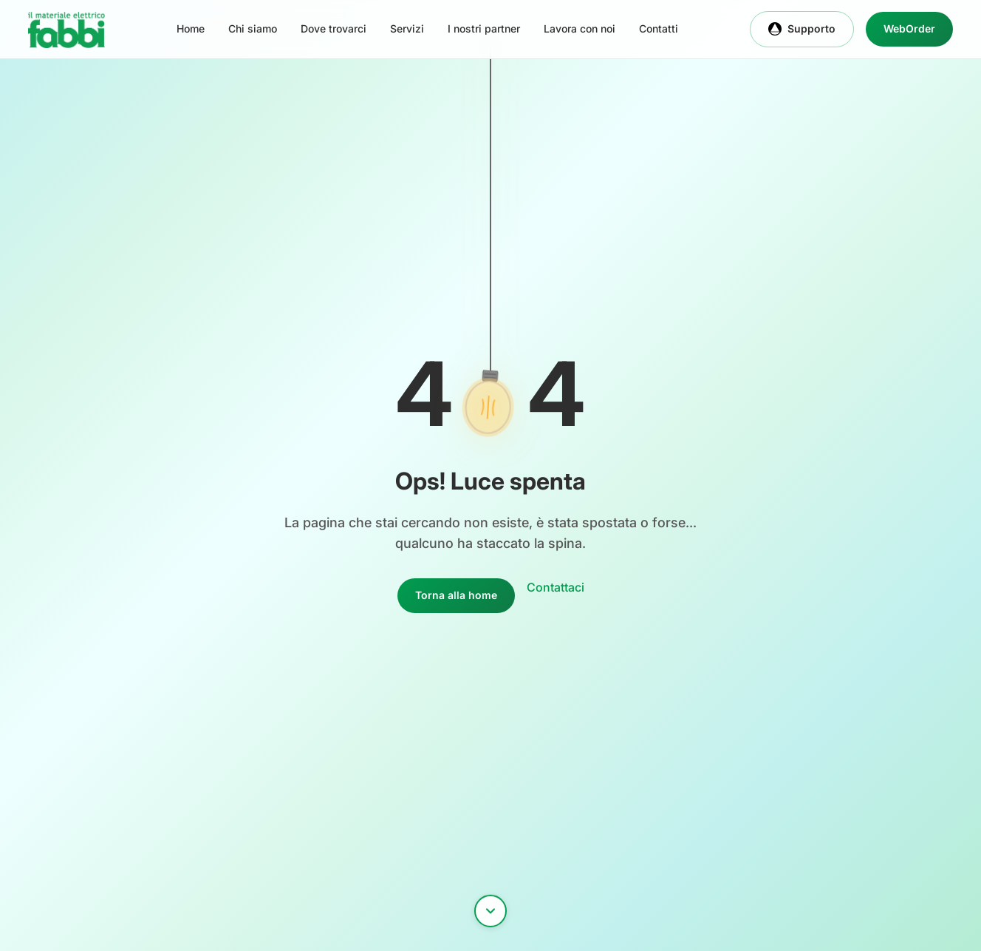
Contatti (658, 28)
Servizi (407, 28)
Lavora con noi (579, 28)
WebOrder (909, 28)
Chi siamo (252, 28)
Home (191, 28)
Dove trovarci (333, 28)
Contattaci (555, 587)
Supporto (801, 28)
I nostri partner (484, 28)
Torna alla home (456, 595)
